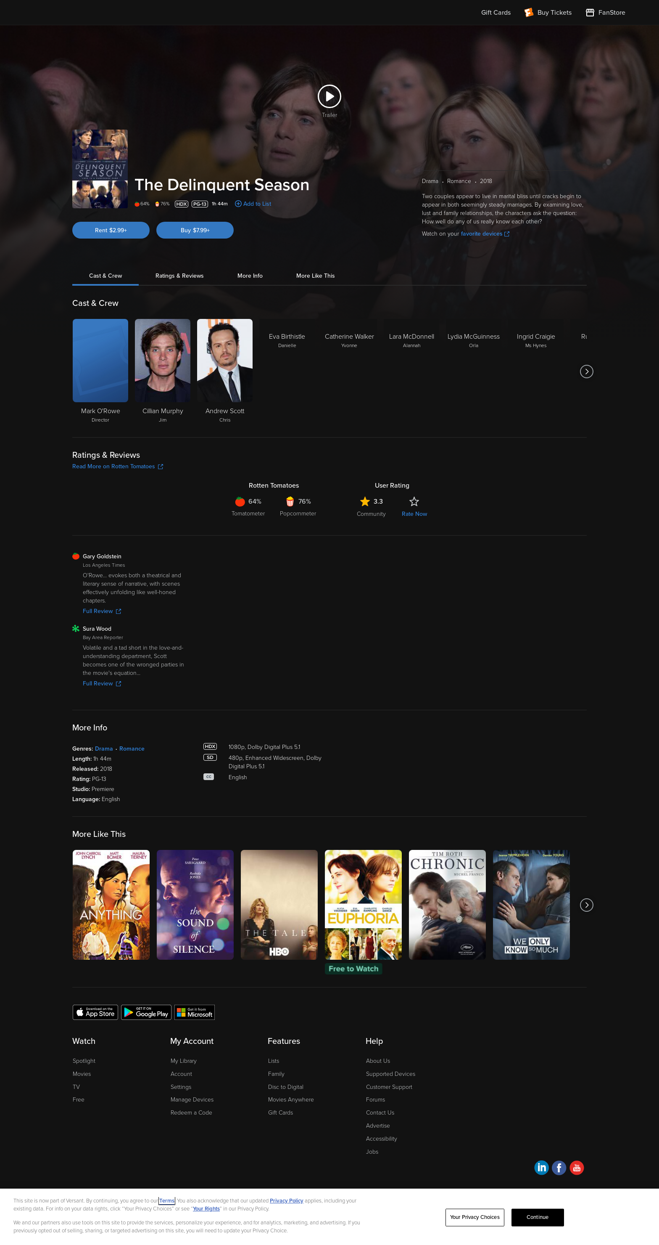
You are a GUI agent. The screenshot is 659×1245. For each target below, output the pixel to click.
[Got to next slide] (586, 372)
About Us (378, 1060)
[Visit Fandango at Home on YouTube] (577, 1169)
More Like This (315, 275)
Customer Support (389, 1087)
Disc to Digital (285, 1087)
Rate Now (414, 514)
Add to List (257, 203)
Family (276, 1074)
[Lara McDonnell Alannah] (411, 372)
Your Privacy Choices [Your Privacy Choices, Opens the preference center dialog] (475, 1217)
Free (78, 1099)
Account (181, 1074)
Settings (181, 1087)
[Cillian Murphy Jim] (162, 372)
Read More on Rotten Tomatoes (117, 466)
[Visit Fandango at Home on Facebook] (559, 1169)
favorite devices (485, 233)
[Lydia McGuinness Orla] (473, 372)
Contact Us (380, 1112)
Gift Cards (280, 1112)
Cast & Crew (105, 275)
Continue (537, 1217)
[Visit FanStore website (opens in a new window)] (605, 12)
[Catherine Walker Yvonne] (349, 372)
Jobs (372, 1151)
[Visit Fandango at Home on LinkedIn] (541, 1169)
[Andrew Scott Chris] (225, 372)
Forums (375, 1099)
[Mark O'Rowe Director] (100, 372)
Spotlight (84, 1060)
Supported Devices (390, 1074)
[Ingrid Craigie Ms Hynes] (536, 372)
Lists (273, 1060)
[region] (329, 1217)
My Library (184, 1060)
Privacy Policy (286, 1200)
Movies (82, 1074)
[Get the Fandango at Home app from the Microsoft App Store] (194, 1011)
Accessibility (381, 1138)
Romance (132, 748)
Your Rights (206, 1208)
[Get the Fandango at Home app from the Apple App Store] (95, 1011)
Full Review (102, 611)
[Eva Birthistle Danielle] (287, 372)
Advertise (378, 1125)
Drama (104, 748)
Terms (166, 1200)
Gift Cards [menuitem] (496, 12)
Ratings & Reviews (180, 275)
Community (371, 514)
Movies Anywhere (291, 1099)
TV (76, 1087)
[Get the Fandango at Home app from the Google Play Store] (146, 1011)
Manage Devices (192, 1099)
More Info (250, 275)
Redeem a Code (191, 1112)
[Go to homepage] (85, 12)
